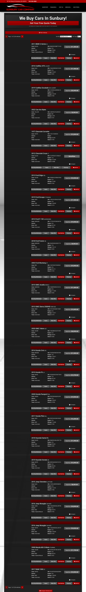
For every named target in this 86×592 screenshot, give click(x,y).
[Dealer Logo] (20, 7)
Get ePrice (72, 156)
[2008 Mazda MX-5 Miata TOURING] (17, 552)
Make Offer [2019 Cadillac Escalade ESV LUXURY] (53, 101)
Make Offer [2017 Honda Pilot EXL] (53, 430)
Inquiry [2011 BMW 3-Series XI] (45, 58)
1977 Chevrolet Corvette (40, 131)
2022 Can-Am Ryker (39, 110)
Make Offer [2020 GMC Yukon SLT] (53, 342)
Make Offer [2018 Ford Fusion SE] (53, 255)
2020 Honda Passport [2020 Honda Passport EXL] (41, 394)
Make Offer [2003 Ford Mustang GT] (53, 277)
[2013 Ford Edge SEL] (17, 180)
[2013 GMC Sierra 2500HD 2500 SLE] (17, 312)
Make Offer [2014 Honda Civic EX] (53, 364)
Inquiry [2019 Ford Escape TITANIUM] (45, 211)
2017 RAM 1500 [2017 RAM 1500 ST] (38, 569)
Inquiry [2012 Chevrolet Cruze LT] (46, 167)
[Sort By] (66, 36)
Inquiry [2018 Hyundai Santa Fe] (45, 452)
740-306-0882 (32, 1)
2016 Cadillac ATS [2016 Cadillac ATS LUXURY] (41, 66)
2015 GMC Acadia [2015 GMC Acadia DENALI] (40, 285)
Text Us (76, 58)
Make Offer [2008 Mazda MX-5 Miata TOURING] (53, 561)
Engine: (49, 48)
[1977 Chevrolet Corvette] (17, 137)
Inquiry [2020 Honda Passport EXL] (45, 408)
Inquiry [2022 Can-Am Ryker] (45, 123)
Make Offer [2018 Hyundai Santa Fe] (53, 452)
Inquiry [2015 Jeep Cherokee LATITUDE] (45, 495)
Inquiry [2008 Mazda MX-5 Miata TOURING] (45, 561)
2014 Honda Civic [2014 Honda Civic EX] (39, 350)
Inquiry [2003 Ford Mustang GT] (45, 277)
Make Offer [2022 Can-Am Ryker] (53, 123)
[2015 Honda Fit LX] (17, 377)
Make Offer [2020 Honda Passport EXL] (53, 408)
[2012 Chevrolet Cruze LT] (17, 159)
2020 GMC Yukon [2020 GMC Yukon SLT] (39, 328)
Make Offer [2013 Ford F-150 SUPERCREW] (53, 233)
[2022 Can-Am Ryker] (17, 115)
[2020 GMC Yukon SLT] (17, 334)
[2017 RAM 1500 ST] (17, 574)
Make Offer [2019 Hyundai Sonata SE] (53, 473)
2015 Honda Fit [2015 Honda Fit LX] (38, 372)
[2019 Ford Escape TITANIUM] (17, 202)
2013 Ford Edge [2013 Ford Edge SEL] (38, 175)
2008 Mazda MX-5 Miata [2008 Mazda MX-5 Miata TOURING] (43, 547)
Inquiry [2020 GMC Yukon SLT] (45, 342)
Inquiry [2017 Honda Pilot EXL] (45, 430)
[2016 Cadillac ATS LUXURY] (17, 71)
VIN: (49, 46)
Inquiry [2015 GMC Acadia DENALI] (45, 298)
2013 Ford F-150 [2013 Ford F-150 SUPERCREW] (41, 219)
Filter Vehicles (43, 32)
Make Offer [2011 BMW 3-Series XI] (53, 58)
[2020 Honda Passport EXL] (17, 399)
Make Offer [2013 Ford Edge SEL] (53, 189)
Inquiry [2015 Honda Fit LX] (45, 386)
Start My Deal (61, 58)
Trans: (33, 52)
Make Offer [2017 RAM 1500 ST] (53, 583)
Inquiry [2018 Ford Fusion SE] (45, 255)
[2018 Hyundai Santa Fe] (17, 443)
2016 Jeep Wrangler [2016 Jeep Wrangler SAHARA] (41, 504)
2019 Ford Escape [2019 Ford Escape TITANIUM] (41, 197)
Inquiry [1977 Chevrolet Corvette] (45, 145)
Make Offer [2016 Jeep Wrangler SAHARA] (53, 517)
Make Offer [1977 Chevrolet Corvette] (53, 145)
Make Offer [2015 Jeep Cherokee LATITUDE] (53, 495)
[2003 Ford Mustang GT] (17, 268)
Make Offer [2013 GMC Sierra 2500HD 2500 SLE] (53, 320)
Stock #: (50, 52)
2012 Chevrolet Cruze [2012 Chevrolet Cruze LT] (40, 153)
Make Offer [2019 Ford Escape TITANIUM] (53, 211)
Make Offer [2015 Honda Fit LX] (53, 386)
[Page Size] (79, 36)
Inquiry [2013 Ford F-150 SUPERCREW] (45, 233)
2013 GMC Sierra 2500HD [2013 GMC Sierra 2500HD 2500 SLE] (44, 307)
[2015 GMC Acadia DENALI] (17, 290)
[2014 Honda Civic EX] (17, 356)
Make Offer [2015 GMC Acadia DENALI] (53, 298)
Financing (69, 58)
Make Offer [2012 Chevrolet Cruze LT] (56, 167)
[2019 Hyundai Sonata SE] (17, 465)
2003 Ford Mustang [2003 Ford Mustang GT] (40, 263)
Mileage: (50, 50)
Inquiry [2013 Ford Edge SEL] (45, 189)
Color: (33, 46)
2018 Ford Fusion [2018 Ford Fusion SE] (39, 241)
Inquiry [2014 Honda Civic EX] (45, 364)
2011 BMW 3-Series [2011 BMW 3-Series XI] (40, 44)
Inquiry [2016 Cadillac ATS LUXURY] (45, 80)
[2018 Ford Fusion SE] (17, 246)
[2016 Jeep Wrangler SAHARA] (17, 509)
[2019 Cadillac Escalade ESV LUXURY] (17, 93)
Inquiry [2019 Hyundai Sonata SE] (45, 473)
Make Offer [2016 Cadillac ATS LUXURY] (53, 80)
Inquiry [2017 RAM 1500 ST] (45, 583)
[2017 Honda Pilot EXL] (17, 421)
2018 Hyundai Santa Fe (40, 438)
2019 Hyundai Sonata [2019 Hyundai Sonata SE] (40, 460)
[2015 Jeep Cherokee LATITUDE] (17, 487)
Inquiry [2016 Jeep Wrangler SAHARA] (45, 517)
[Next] (22, 36)
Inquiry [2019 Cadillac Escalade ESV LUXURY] (45, 101)
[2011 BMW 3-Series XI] (17, 49)
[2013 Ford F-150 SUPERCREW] (17, 224)
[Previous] (6, 36)
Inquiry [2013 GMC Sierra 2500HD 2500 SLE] (45, 320)
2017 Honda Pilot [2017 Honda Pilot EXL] (39, 416)
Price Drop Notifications (36, 58)
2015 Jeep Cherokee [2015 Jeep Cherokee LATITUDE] (42, 482)
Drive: (33, 50)
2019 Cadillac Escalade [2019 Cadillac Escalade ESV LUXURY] (44, 88)
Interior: (33, 48)
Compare (73, 54)
